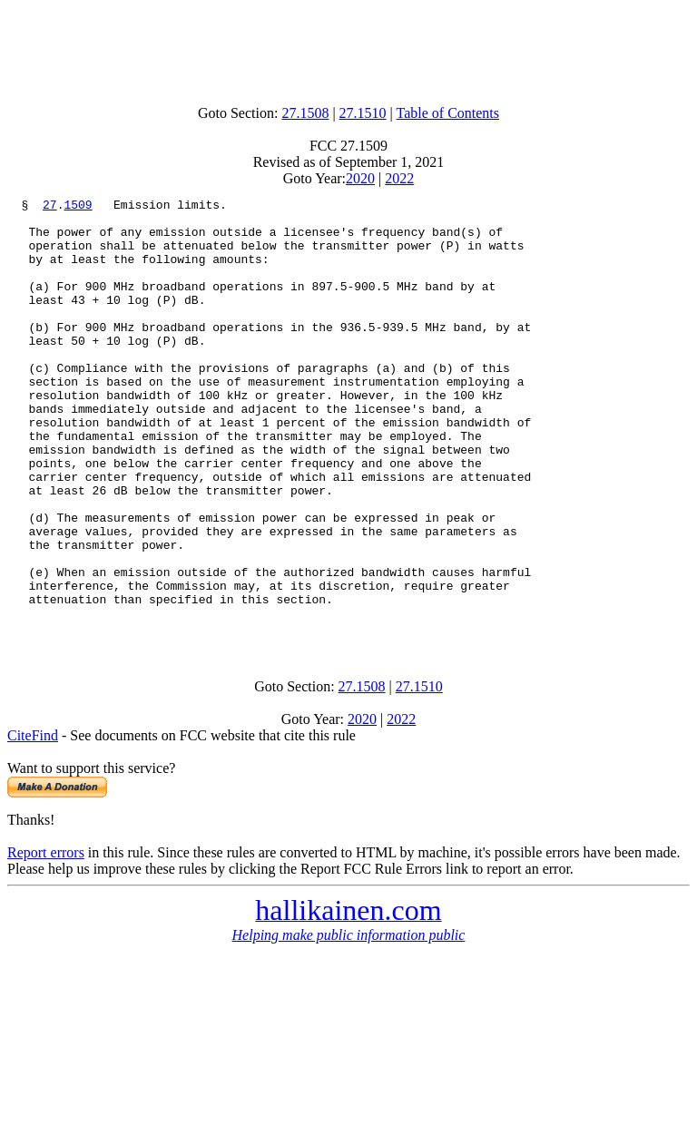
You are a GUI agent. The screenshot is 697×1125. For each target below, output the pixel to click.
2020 (360, 178)
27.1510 (363, 113)
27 (50, 207)
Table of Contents (448, 113)
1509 (78, 207)
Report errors (45, 939)
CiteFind (32, 822)
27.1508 (305, 113)
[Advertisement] (348, 48)
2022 (399, 178)
